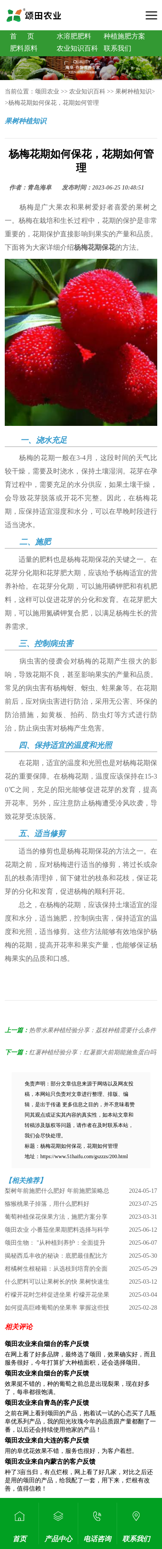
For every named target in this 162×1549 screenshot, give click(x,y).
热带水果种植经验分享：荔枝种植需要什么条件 (92, 1030)
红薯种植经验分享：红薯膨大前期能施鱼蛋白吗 (92, 1052)
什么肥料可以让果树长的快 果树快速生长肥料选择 (57, 1283)
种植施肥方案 (124, 36)
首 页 (22, 36)
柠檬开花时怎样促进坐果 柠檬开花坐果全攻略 (57, 1296)
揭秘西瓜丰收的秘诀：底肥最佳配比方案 (56, 1257)
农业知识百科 (77, 48)
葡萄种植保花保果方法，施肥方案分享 (56, 1217)
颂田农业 (47, 91)
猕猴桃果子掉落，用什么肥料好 (47, 1204)
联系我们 (117, 48)
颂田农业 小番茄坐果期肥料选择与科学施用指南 (57, 1232)
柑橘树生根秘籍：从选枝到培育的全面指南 (56, 1270)
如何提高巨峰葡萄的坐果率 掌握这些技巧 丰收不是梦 (57, 1309)
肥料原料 (24, 48)
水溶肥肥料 (74, 36)
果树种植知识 (133, 91)
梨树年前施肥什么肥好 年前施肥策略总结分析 (57, 1193)
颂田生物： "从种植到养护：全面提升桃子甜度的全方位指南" (55, 1245)
